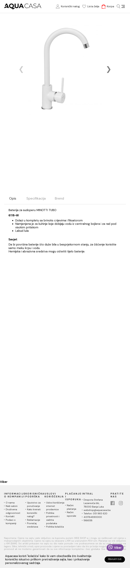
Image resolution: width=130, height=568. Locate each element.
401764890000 (93, 517)
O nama (10, 502)
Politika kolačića (55, 526)
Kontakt (10, 516)
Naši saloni (11, 506)
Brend (59, 198)
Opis (12, 198)
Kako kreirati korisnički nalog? (34, 513)
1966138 (88, 520)
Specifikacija (36, 198)
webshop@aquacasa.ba (97, 510)
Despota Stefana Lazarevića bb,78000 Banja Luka (94, 503)
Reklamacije (33, 519)
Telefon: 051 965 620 (95, 513)
